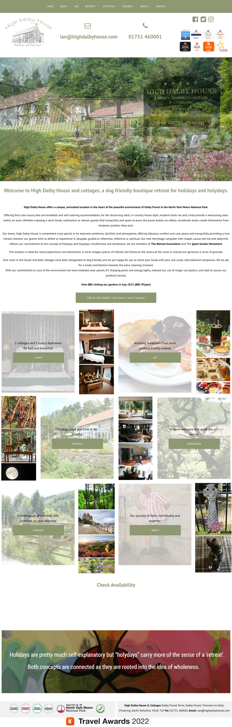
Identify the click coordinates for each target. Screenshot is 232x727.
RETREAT (89, 6)
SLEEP (63, 6)
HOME (50, 6)
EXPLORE (127, 6)
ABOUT (144, 6)
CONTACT (161, 6)
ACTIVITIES (108, 6)
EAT (77, 6)
